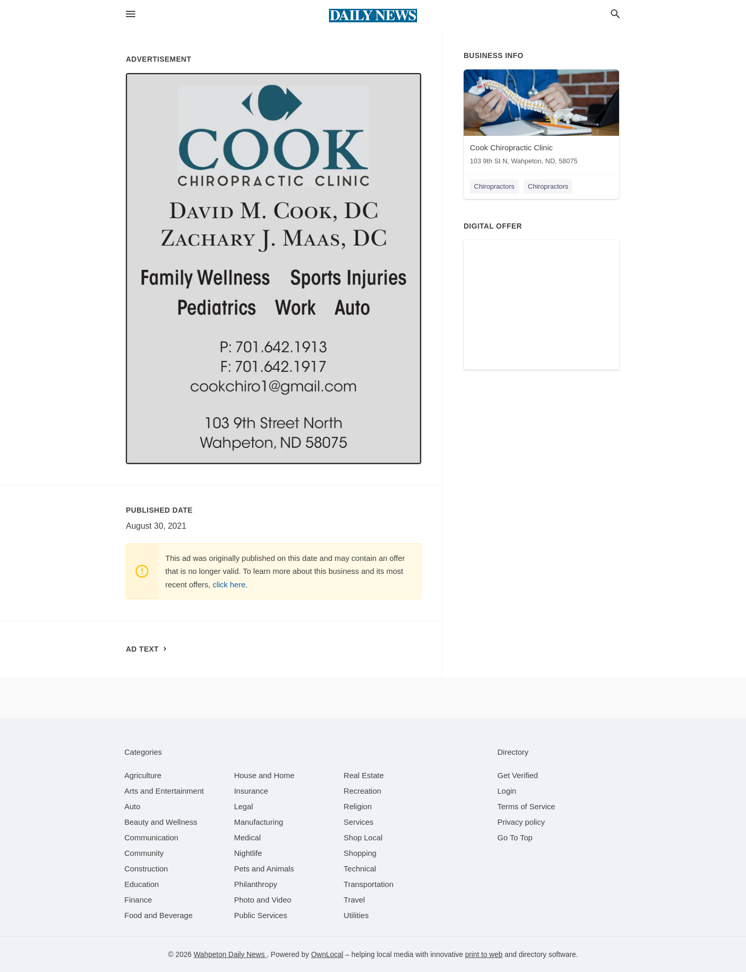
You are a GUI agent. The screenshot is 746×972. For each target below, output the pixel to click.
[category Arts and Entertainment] (164, 790)
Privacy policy (521, 822)
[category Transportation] (368, 884)
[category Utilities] (355, 915)
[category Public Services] (261, 915)
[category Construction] (146, 868)
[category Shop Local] (362, 837)
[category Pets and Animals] (264, 868)
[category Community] (144, 853)
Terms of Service (526, 806)
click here (228, 584)
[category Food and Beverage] (158, 915)
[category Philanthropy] (255, 884)
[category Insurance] (251, 790)
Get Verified (517, 775)
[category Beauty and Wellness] (160, 822)
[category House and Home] (264, 775)
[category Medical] (247, 837)
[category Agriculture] (143, 775)
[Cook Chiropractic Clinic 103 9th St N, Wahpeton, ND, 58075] (541, 119)
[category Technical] (359, 868)
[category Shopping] (359, 853)
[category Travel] (354, 899)
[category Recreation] (362, 790)
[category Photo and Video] (263, 899)
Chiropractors (494, 186)
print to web (484, 954)
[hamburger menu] (130, 14)
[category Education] (141, 884)
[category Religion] (357, 806)
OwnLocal (327, 954)
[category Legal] (243, 806)
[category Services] (358, 822)
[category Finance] (138, 899)
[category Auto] (132, 806)
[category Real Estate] (363, 775)
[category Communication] (151, 837)
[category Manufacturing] (258, 822)
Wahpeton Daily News (230, 954)
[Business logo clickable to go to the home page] (373, 15)
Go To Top (515, 837)
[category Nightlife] (248, 853)
